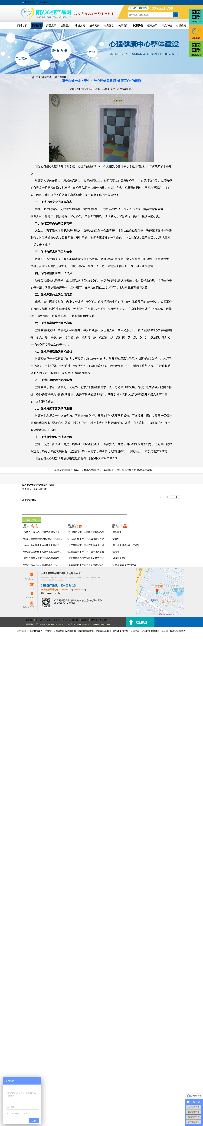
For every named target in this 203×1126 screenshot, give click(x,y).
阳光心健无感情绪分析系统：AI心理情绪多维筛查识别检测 (44, 539)
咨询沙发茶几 (119, 558)
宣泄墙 (116, 552)
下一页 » (175, 497)
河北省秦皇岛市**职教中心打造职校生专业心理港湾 (88, 558)
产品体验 (167, 25)
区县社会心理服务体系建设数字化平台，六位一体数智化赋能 (44, 545)
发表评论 (26, 485)
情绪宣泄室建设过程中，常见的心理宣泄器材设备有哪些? (85, 470)
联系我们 (138, 25)
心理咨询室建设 (61, 77)
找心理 (164, 631)
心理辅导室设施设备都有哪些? (139, 470)
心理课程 (181, 25)
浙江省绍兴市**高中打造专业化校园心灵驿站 (88, 545)
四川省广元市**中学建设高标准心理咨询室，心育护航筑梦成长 (88, 532)
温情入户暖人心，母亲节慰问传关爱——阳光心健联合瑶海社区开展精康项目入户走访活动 (44, 532)
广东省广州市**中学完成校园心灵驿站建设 (88, 539)
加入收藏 (43, 2)
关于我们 (123, 25)
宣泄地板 (117, 532)
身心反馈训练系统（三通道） (127, 545)
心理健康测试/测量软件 (64, 631)
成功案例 (94, 25)
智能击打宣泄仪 (103, 631)
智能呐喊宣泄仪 (86, 631)
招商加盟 (152, 25)
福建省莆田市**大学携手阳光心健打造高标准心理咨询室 (88, 565)
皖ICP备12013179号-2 (64, 603)
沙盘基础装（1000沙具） (125, 565)
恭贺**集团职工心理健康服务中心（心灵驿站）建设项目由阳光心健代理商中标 (44, 565)
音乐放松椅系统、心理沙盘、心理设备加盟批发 (136, 631)
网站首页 (22, 25)
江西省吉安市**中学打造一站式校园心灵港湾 (88, 552)
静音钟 (116, 539)
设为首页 (29, 2)
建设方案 (80, 25)
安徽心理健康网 (177, 631)
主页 (38, 77)
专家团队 (109, 25)
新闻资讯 (37, 25)
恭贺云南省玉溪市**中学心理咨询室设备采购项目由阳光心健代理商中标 (44, 558)
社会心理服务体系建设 (40, 631)
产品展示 (51, 25)
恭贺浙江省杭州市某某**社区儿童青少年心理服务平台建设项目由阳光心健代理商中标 (44, 552)
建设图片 (66, 25)
